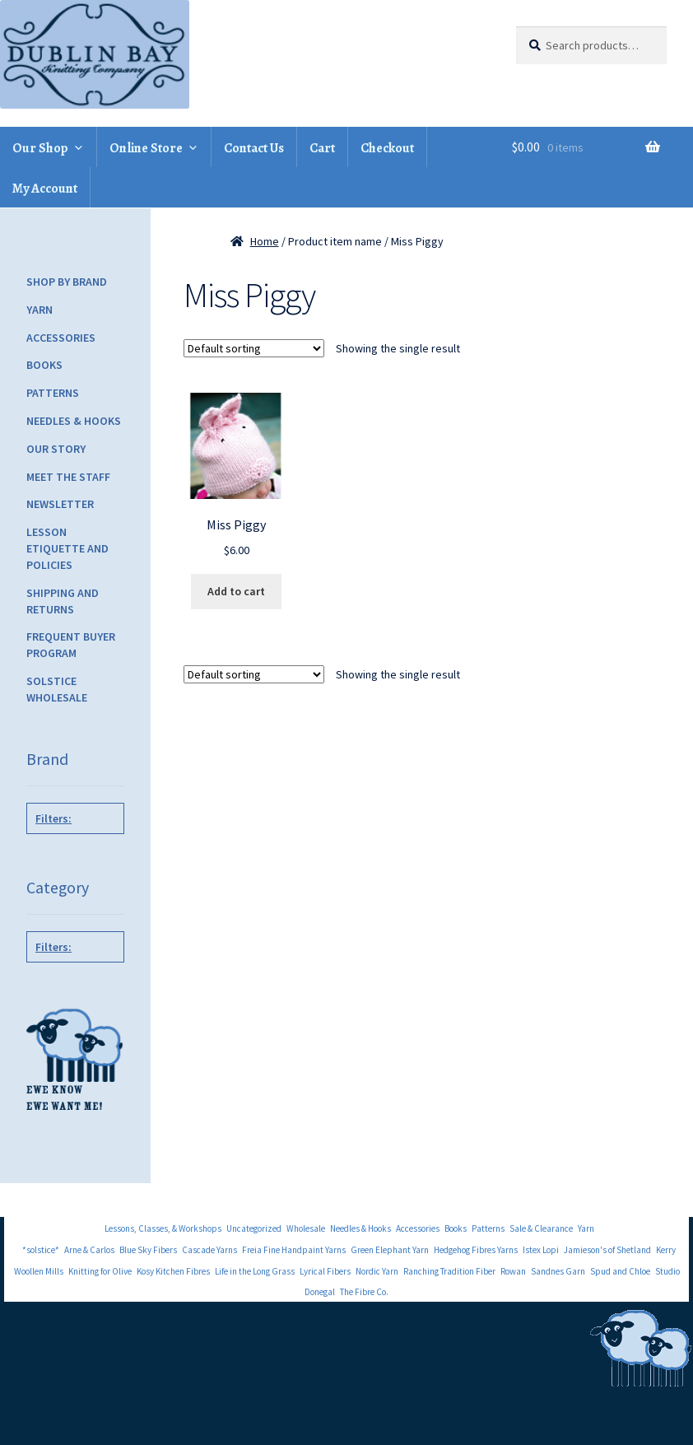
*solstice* (40, 1250)
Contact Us (254, 148)
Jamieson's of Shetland (607, 1250)
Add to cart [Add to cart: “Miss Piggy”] (236, 591)
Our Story (56, 448)
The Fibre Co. (364, 1292)
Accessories (60, 337)
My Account (44, 188)
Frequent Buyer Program (70, 644)
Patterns (52, 392)
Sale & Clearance (541, 1228)
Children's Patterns (72, 992)
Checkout (387, 148)
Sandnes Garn (558, 1271)
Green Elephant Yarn (390, 1250)
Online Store (146, 148)
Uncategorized (253, 1228)
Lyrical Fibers (325, 1271)
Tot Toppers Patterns (72, 863)
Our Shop (40, 148)
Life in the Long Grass (255, 1271)
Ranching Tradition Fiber (449, 1271)
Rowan (513, 1271)
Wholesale (305, 1228)
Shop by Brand (66, 281)
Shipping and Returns (62, 601)
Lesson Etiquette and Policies (67, 548)
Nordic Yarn (377, 1271)
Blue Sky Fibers (148, 1250)
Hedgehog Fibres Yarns (476, 1250)
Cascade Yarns (209, 1250)
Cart (322, 148)
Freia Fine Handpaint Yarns (294, 1250)
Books (44, 364)
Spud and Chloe (620, 1271)
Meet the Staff (68, 476)
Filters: (53, 818)
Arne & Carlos (89, 1250)
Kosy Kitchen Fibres (173, 1271)
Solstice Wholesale (56, 689)
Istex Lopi (541, 1250)
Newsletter (60, 503)
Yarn (39, 309)
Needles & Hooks (73, 420)
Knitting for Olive (100, 1271)
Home (264, 241)
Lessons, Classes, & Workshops (163, 1228)
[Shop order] (254, 348)
